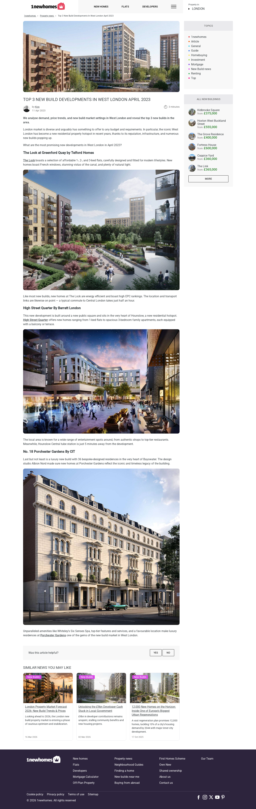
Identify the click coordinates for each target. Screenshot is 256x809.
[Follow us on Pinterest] (224, 797)
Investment (198, 59)
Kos (37, 106)
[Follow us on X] (212, 797)
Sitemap (93, 794)
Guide (194, 50)
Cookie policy (35, 794)
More (208, 178)
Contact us (166, 782)
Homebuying (199, 55)
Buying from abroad (127, 782)
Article (195, 41)
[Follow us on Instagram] (206, 797)
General (196, 46)
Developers (150, 6)
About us (164, 776)
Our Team (207, 758)
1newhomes (198, 37)
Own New (165, 764)
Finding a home (124, 770)
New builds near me (126, 776)
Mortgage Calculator (85, 776)
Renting (196, 73)
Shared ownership (170, 770)
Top (193, 78)
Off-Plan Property (84, 782)
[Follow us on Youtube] (218, 797)
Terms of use (76, 794)
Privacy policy (55, 794)
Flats (125, 6)
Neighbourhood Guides (128, 764)
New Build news (201, 69)
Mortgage (197, 64)
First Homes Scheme (172, 758)
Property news (123, 758)
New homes (101, 6)
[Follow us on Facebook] (199, 797)
